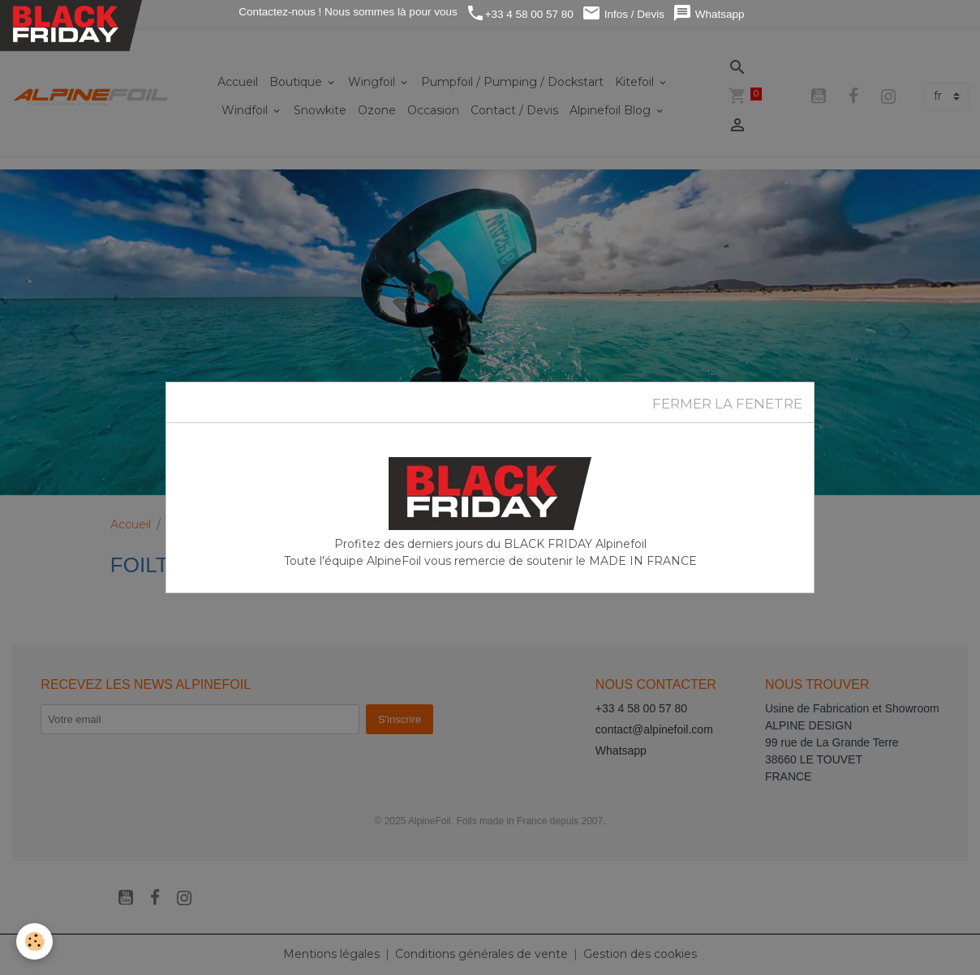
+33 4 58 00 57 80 (520, 13)
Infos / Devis (623, 13)
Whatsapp (709, 13)
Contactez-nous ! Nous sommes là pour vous (347, 12)
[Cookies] (34, 941)
